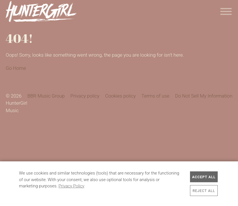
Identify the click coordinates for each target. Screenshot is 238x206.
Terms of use (155, 96)
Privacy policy (84, 96)
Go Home (16, 68)
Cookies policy (120, 96)
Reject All (204, 191)
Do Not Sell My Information (204, 96)
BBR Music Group (46, 96)
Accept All (203, 177)
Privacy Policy (71, 186)
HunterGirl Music (41, 11)
